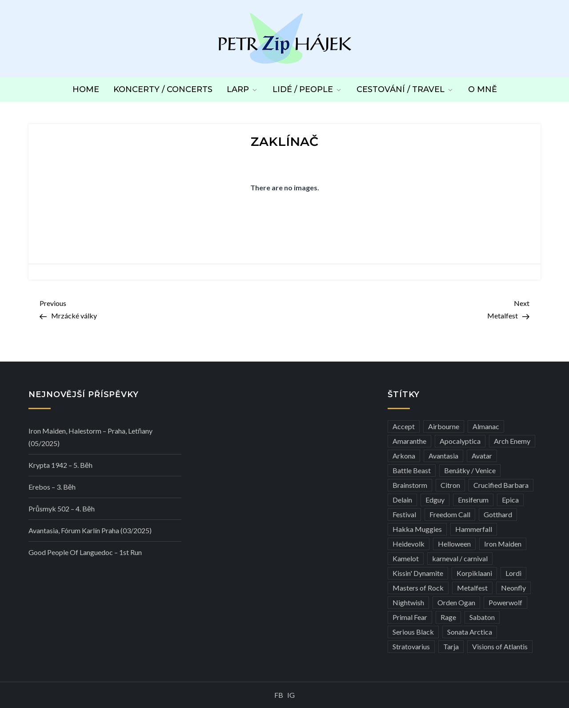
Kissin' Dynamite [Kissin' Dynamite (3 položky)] (418, 573)
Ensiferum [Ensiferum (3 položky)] (473, 499)
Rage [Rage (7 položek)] (448, 617)
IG (291, 695)
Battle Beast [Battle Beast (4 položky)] (412, 470)
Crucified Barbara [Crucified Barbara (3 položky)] (501, 485)
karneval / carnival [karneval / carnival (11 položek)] (460, 558)
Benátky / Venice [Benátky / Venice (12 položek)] (470, 470)
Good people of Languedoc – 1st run (85, 552)
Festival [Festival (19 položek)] (404, 514)
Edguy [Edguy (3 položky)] (435, 499)
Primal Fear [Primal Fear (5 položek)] (410, 617)
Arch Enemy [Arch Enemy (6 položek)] (512, 441)
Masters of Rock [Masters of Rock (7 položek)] (418, 587)
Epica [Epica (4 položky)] (510, 499)
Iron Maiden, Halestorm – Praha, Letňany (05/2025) (90, 436)
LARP (242, 89)
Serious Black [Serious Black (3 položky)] (413, 632)
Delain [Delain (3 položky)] (402, 499)
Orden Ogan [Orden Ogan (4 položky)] (456, 602)
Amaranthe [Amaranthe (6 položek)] (409, 441)
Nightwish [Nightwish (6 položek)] (408, 602)
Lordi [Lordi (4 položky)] (513, 573)
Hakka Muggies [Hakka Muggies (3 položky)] (417, 529)
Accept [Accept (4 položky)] (404, 426)
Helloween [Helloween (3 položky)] (454, 543)
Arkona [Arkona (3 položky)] (404, 455)
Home (85, 89)
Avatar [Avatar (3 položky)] (482, 455)
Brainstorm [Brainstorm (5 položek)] (410, 485)
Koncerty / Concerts (162, 89)
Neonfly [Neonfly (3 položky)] (513, 587)
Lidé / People (307, 89)
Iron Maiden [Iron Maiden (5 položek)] (502, 543)
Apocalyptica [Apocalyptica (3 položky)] (460, 441)
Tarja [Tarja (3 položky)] (451, 646)
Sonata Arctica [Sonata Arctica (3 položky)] (469, 632)
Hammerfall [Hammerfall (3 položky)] (473, 529)
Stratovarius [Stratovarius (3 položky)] (411, 646)
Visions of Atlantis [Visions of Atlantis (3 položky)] (500, 646)
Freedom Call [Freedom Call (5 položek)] (449, 514)
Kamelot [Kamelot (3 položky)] (406, 558)
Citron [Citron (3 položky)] (450, 485)
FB (278, 695)
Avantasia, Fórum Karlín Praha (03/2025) (90, 530)
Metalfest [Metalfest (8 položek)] (472, 587)
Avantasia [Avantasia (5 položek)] (443, 455)
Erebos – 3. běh (52, 487)
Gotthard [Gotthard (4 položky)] (498, 514)
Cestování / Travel (405, 89)
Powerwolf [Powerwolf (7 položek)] (505, 602)
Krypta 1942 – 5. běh (60, 465)
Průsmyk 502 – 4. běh (61, 508)
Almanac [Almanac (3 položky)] (486, 426)
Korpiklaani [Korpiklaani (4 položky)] (474, 573)
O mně (482, 89)
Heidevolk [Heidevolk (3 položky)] (409, 543)
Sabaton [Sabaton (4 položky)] (482, 617)
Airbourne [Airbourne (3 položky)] (443, 426)
